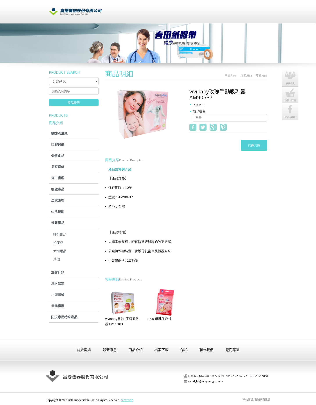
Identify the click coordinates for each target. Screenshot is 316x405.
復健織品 (57, 189)
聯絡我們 (256, 9)
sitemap (127, 400)
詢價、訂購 (290, 100)
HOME (218, 75)
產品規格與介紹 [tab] (119, 169)
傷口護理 (57, 178)
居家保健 (57, 166)
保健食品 (57, 155)
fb (192, 127)
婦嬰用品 (57, 222)
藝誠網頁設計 (262, 399)
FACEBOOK (290, 116)
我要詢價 (254, 145)
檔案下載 (190, 9)
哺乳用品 (59, 234)
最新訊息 (146, 9)
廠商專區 (232, 349)
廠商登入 (234, 9)
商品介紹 (168, 9)
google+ (213, 127)
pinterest (223, 127)
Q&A (184, 349)
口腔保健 (57, 144)
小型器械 (57, 294)
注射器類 (57, 283)
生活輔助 (57, 211)
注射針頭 (57, 272)
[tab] (138, 167)
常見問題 (212, 9)
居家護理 (57, 200)
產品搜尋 (74, 102)
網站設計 (248, 399)
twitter (202, 127)
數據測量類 (59, 133)
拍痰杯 (58, 242)
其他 (56, 259)
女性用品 (59, 251)
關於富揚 (124, 9)
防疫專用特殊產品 (64, 317)
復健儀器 (57, 305)
